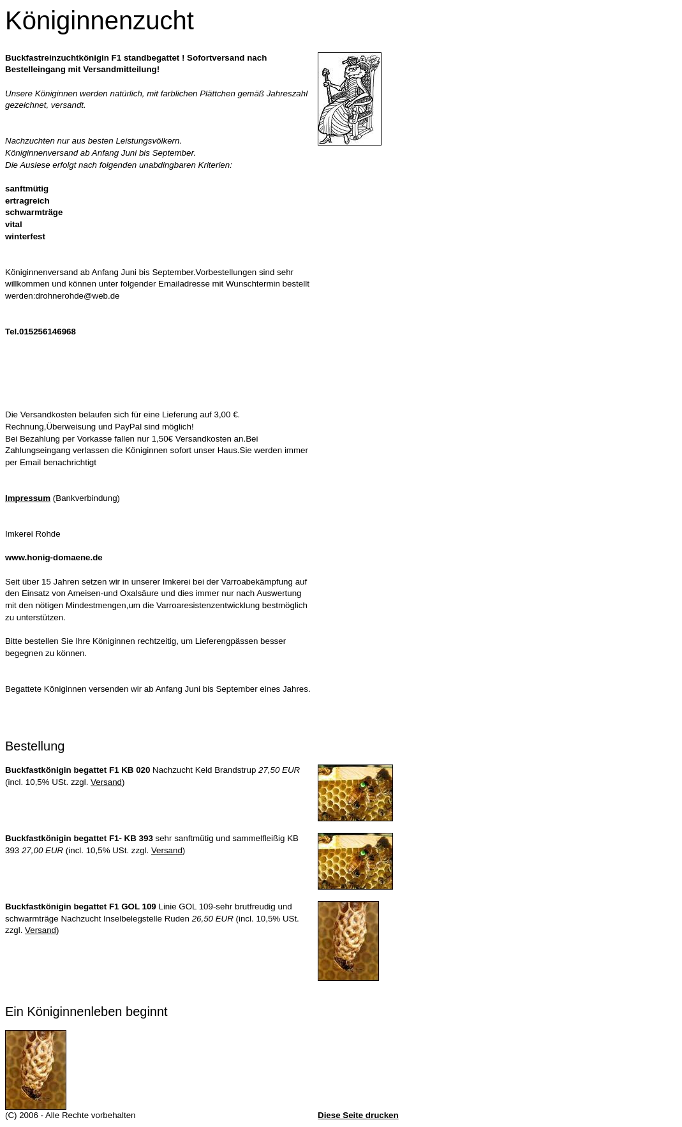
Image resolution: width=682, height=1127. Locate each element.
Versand (106, 782)
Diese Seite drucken (358, 1115)
